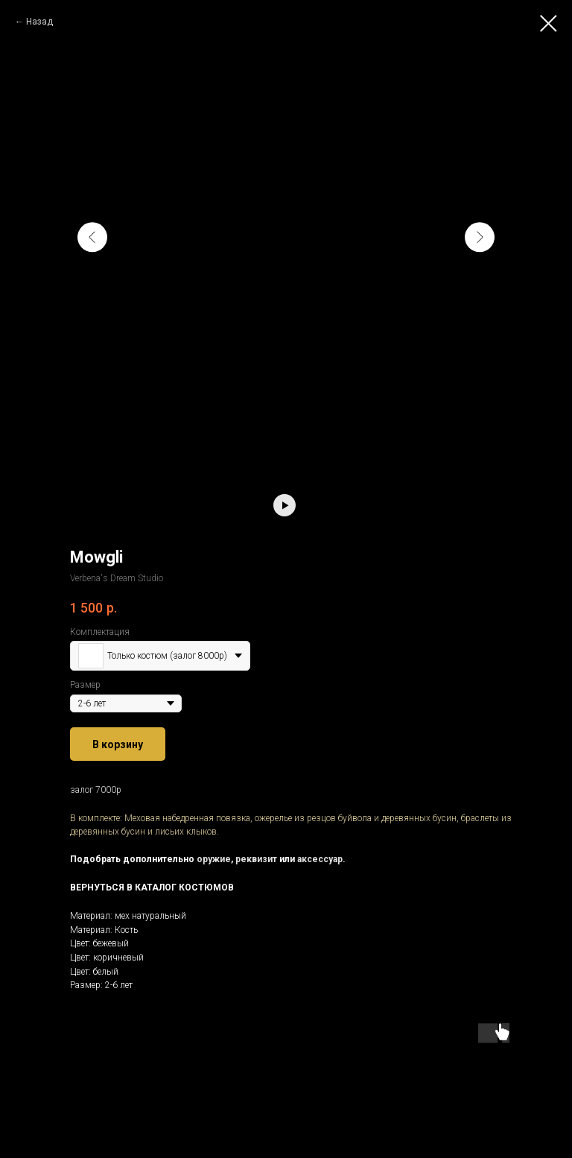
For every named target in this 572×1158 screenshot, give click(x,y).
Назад (39, 21)
